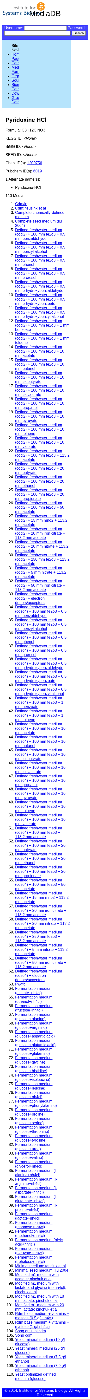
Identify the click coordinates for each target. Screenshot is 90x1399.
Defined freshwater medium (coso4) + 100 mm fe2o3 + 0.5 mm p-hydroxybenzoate (40, 676)
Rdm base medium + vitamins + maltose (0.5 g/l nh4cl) (42, 1316)
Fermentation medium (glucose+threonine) (34, 1129)
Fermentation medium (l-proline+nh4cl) (36, 1207)
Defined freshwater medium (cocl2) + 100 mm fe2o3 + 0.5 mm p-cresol (40, 273)
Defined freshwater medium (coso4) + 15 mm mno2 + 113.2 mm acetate (42, 897)
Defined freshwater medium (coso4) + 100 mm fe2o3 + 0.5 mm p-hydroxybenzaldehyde (40, 663)
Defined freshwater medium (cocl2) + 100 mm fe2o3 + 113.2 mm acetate (42, 455)
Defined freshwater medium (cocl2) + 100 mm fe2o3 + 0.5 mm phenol (40, 260)
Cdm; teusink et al (30, 208)
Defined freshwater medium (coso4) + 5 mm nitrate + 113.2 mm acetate (41, 949)
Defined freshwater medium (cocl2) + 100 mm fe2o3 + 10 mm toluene (39, 429)
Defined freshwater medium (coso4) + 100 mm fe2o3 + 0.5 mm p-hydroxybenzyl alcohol (40, 689)
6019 (37, 171)
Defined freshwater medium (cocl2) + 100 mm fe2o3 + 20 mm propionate (39, 494)
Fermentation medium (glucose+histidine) (34, 1068)
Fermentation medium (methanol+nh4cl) (34, 1233)
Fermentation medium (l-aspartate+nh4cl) (36, 1190)
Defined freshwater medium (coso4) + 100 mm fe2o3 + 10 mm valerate (40, 819)
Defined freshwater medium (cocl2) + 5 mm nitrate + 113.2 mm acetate (40, 572)
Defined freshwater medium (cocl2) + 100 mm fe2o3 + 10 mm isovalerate (39, 390)
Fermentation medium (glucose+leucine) (34, 1086)
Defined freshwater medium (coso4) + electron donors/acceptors (38, 975)
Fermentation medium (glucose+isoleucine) (34, 1077)
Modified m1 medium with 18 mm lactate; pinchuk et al (39, 1298)
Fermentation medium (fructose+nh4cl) (34, 1008)
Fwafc (20, 984)
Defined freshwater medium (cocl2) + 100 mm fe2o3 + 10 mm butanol (39, 364)
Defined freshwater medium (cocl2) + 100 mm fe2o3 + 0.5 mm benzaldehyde (40, 234)
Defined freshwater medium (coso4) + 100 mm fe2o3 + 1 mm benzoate (39, 702)
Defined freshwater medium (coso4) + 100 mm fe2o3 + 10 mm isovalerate (40, 767)
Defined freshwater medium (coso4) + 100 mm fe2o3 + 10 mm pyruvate (40, 793)
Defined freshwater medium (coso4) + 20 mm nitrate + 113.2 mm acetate (42, 923)
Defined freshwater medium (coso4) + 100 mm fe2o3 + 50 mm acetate (40, 884)
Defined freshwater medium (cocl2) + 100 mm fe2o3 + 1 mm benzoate (42, 325)
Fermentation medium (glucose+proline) (34, 1112)
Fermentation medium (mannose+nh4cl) (34, 1225)
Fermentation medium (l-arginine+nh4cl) (36, 1181)
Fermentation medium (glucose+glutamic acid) (35, 1042)
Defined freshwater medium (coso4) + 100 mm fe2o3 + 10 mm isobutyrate (40, 754)
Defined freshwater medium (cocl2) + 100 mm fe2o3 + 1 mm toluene (42, 338)
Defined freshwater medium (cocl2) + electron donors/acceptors (38, 598)
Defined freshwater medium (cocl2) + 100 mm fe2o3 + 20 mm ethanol (39, 481)
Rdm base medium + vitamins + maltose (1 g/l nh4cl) (42, 1324)
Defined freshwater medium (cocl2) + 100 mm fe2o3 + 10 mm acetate (39, 351)
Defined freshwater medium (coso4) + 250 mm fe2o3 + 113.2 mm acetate (38, 936)
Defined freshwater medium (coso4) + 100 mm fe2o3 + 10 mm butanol (40, 741)
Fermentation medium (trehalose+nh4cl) (34, 1259)
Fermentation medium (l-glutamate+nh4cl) (36, 1199)
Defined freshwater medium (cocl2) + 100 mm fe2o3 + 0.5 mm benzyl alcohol (40, 247)
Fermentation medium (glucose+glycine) (34, 1060)
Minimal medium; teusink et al (40, 1266)
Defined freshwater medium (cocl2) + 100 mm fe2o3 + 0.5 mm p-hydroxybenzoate (40, 299)
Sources (19, 80)
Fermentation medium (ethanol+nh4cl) (34, 999)
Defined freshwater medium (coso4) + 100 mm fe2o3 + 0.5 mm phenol (40, 637)
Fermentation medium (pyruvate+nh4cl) (34, 1251)
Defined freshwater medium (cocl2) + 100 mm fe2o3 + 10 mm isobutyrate (39, 377)
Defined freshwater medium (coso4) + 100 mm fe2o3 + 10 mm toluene (40, 806)
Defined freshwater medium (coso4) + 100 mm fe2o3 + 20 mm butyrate (40, 845)
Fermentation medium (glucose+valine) (34, 1155)
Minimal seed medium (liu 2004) (42, 1270)
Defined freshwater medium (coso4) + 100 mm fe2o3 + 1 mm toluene (39, 715)
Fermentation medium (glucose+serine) (34, 1121)
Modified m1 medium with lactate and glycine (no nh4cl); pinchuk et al (40, 1287)
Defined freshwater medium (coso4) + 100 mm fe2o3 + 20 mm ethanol (40, 858)
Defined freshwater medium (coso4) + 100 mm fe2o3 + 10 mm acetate (40, 728)
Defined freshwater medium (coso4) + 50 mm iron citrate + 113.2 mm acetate (40, 962)
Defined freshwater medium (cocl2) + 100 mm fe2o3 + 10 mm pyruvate (39, 416)
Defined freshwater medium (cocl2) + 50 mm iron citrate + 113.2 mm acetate (40, 585)
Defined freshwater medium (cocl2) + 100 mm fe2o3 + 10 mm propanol (39, 403)
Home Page (17, 56)
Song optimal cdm (30, 1331)
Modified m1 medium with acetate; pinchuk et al (37, 1277)
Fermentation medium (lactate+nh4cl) (34, 1216)
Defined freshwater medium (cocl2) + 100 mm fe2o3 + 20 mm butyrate (39, 468)
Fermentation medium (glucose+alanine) (34, 1016)
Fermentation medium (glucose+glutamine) (34, 1051)
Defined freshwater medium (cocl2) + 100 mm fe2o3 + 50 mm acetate (39, 507)
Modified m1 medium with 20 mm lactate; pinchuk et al (39, 1307)
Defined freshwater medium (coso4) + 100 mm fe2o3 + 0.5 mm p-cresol (40, 650)
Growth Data (18, 100)
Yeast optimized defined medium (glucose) (35, 1376)
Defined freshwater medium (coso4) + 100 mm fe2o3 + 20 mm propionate (40, 871)
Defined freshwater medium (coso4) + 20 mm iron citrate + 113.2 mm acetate (40, 910)
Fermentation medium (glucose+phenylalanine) (36, 1103)
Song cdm (23, 1335)
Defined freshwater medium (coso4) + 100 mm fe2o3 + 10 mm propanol (40, 780)
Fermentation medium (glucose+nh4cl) (34, 1094)
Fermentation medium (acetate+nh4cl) (34, 990)
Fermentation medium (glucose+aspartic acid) (35, 1034)
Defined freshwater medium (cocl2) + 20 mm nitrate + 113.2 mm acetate (41, 546)
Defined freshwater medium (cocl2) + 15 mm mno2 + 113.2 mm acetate (41, 520)
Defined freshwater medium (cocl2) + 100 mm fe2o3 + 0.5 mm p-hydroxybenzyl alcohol (40, 312)
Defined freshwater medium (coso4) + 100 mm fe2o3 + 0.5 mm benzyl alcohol (40, 624)
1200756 (34, 163)
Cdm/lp (21, 204)
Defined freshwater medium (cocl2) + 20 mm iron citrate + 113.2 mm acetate (40, 533)
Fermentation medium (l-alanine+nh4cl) (36, 1173)
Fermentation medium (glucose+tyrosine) (34, 1138)
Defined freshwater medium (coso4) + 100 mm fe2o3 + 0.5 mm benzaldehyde (40, 611)
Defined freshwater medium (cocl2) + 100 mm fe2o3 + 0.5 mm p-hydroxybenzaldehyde (40, 286)
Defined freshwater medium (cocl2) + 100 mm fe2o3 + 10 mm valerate (39, 442)
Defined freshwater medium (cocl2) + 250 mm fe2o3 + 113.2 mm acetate (42, 559)
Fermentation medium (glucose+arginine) (34, 1025)
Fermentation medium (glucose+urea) (34, 1147)
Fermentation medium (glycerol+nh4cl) (34, 1164)
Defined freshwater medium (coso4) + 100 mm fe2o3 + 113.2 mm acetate (38, 832)
